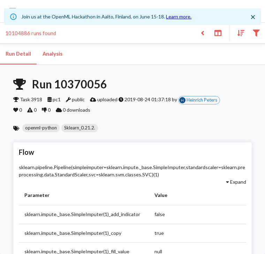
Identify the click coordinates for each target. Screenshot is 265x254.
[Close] (253, 17)
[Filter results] (256, 32)
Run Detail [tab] (18, 54)
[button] (41, 128)
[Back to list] (202, 32)
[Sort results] (239, 32)
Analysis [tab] (52, 54)
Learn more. (178, 16)
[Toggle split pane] (218, 32)
